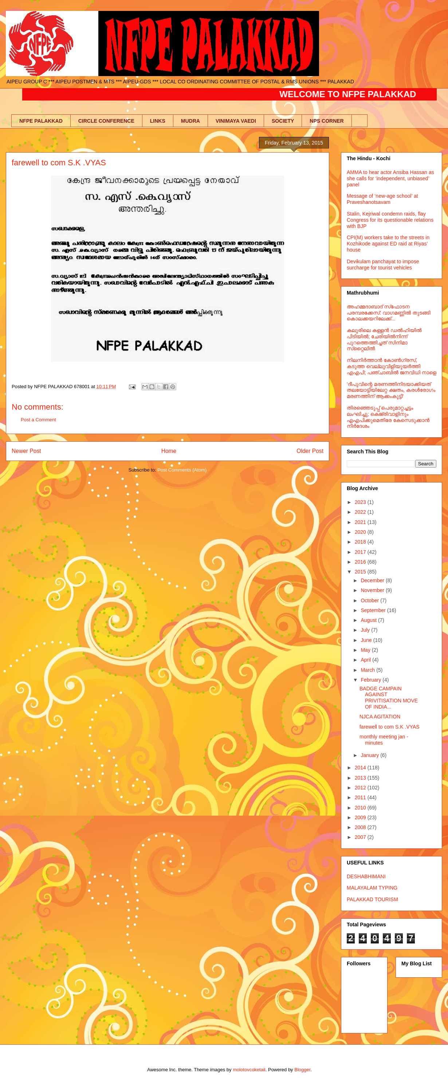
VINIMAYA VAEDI (236, 121)
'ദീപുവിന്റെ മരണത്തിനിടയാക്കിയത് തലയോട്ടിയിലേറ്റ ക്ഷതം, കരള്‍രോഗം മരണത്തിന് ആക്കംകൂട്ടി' (391, 390)
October (370, 600)
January (370, 755)
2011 (361, 797)
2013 (361, 778)
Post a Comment (38, 419)
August (369, 620)
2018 (361, 542)
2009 (361, 817)
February (371, 680)
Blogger (302, 1069)
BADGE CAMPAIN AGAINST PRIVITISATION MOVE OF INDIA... (388, 698)
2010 (361, 808)
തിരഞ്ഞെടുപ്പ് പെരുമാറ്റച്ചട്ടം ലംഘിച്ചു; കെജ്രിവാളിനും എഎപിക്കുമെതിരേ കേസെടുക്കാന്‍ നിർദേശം (388, 417)
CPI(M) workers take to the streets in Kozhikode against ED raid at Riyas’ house (388, 243)
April (366, 660)
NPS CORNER (326, 121)
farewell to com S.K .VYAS (389, 727)
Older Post (309, 451)
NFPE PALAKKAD (41, 121)
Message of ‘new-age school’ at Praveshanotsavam (382, 199)
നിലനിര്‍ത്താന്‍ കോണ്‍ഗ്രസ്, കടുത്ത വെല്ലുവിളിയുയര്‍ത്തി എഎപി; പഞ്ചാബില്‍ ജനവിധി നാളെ (391, 366)
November (373, 590)
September (374, 610)
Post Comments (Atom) (182, 470)
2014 (361, 767)
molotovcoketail (249, 1069)
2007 (361, 837)
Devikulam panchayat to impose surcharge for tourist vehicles (383, 265)
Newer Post (26, 451)
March (368, 670)
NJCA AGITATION (379, 717)
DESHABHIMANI (366, 876)
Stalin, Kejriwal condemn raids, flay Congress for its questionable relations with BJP (390, 220)
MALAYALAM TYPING (372, 888)
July (366, 630)
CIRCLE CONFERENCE (106, 121)
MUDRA (190, 121)
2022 (361, 512)
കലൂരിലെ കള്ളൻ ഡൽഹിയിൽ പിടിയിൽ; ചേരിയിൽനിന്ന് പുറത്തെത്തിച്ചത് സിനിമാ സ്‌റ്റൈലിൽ (384, 339)
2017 (361, 552)
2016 (361, 562)
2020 (361, 532)
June (367, 640)
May (366, 650)
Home (169, 451)
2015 (361, 572)
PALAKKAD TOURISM (372, 899)
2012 (361, 788)
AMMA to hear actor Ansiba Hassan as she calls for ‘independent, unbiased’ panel (390, 178)
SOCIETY (283, 121)
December (373, 580)
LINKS (157, 121)
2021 (361, 522)
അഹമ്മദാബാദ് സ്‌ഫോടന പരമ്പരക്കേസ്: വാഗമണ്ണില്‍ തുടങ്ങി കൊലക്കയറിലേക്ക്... (389, 313)
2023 (361, 502)
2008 (361, 827)
